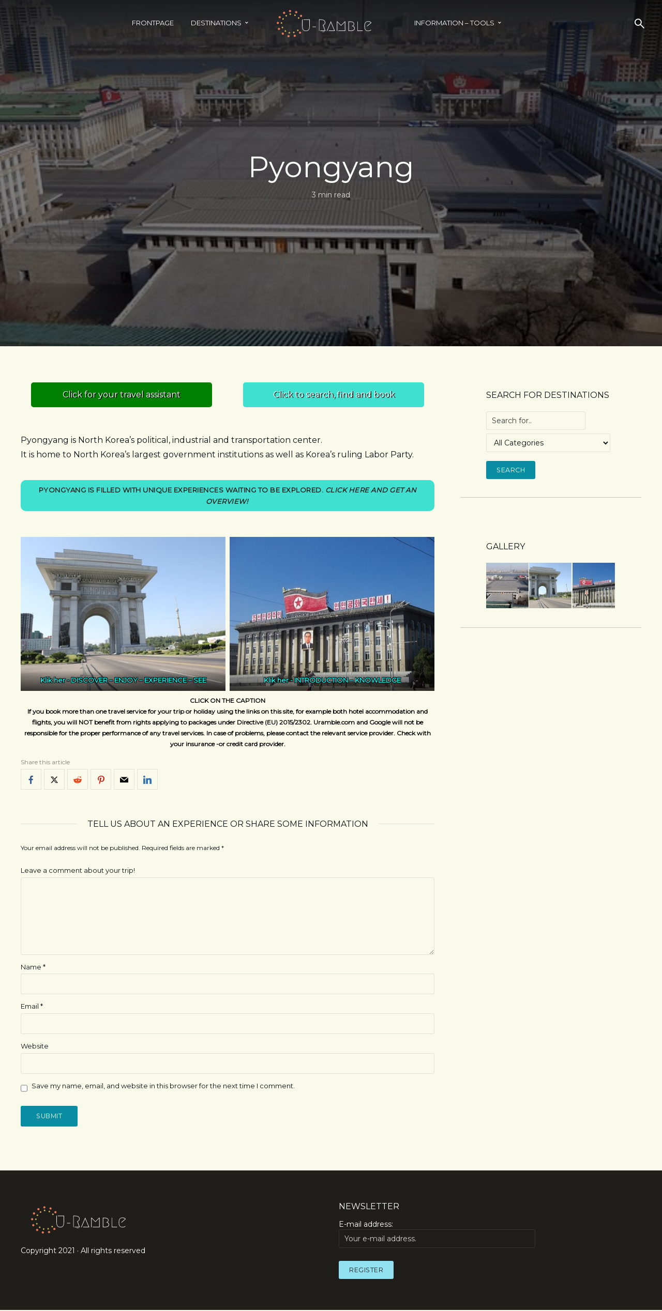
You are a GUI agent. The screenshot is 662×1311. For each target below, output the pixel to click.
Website (35, 1046)
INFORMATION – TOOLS (454, 23)
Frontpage (153, 23)
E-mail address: (437, 1235)
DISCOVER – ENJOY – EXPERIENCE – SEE (138, 680)
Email (32, 1006)
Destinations (216, 23)
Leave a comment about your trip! (78, 871)
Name (33, 967)
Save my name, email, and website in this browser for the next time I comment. (163, 1086)
